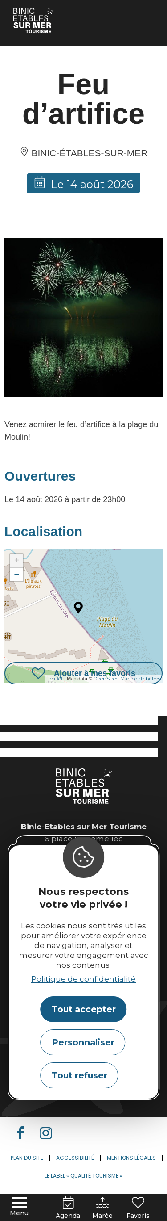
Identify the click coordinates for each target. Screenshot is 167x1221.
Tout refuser (79, 1075)
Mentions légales (131, 1158)
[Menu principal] (19, 1207)
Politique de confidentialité (83, 978)
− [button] (17, 574)
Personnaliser (83, 1042)
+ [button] (17, 560)
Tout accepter (84, 1009)
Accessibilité (75, 1158)
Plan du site (27, 1158)
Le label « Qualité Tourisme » (83, 1175)
